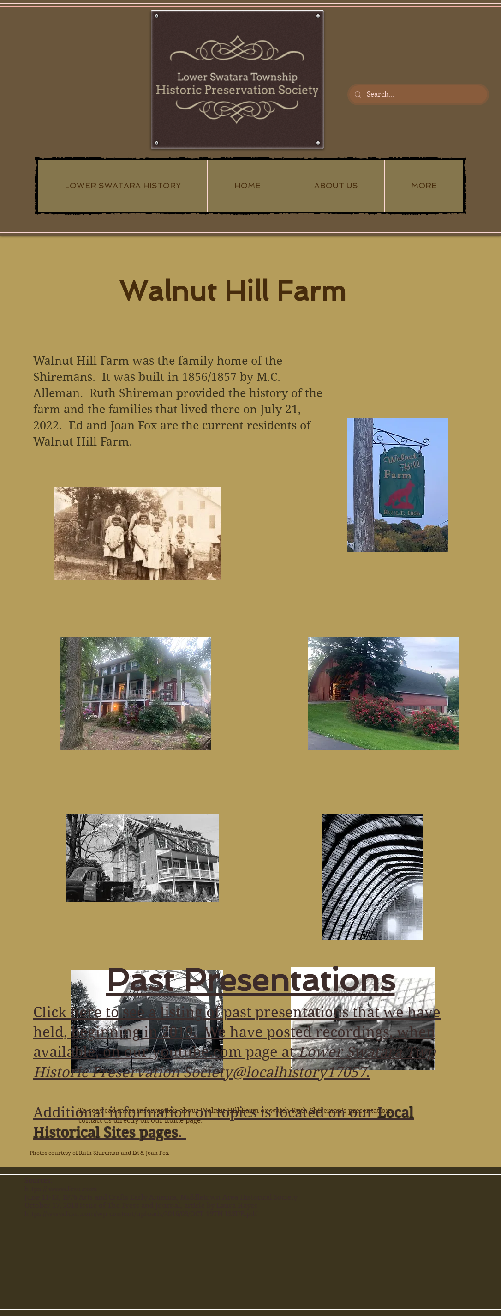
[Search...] (417, 94)
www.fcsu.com (72, 1189)
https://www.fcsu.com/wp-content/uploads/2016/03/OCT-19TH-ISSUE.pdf (140, 1214)
